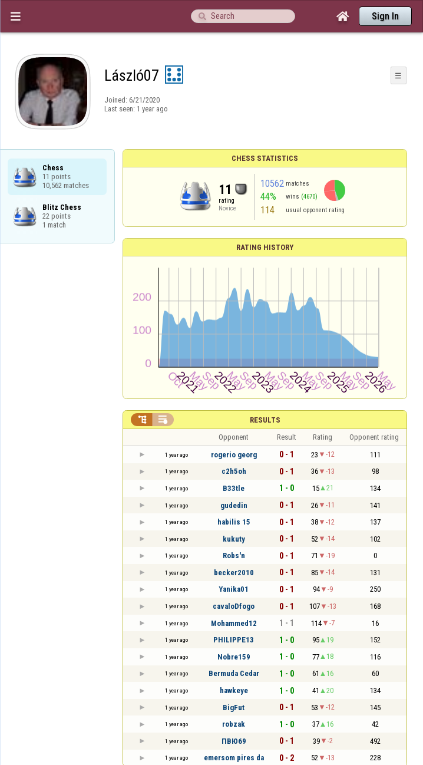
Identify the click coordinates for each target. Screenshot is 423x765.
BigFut (233, 707)
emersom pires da (234, 757)
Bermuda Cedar (234, 673)
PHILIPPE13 (233, 639)
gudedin (233, 505)
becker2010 (234, 572)
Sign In (385, 16)
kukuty (234, 539)
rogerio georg (234, 454)
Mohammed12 (234, 623)
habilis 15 (233, 521)
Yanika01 (234, 589)
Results (265, 420)
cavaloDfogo (234, 606)
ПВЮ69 (234, 741)
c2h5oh (234, 471)
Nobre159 (233, 656)
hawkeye (234, 690)
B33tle (233, 488)
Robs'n (234, 555)
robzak (233, 724)
